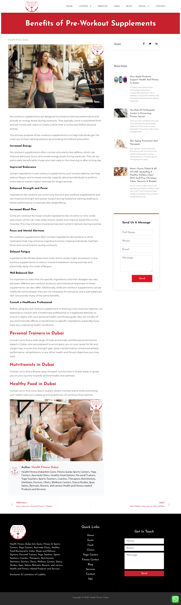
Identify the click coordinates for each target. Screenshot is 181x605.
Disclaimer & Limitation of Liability (28, 574)
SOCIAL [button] (144, 6)
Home (69, 6)
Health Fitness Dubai (45, 467)
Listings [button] (85, 6)
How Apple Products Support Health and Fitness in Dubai (144, 79)
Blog (129, 6)
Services (102, 6)
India (117, 6)
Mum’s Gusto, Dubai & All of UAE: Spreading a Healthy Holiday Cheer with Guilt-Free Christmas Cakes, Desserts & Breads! (143, 175)
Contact (161, 6)
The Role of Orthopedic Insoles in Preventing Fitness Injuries (142, 113)
